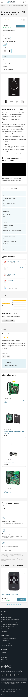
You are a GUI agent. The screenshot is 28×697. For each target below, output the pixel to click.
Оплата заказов (5, 640)
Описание (5, 56)
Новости (3, 654)
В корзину (20, 26)
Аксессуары (4, 5)
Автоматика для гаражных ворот (9, 624)
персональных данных (21, 682)
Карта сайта (3, 694)
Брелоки (10, 5)
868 (9, 38)
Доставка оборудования (7, 643)
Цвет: (4, 47)
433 (5, 38)
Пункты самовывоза (6, 645)
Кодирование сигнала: (9, 41)
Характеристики (7, 59)
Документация (7, 63)
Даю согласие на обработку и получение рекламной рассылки (14, 683)
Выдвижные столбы (6, 617)
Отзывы (5, 66)
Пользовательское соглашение (8, 693)
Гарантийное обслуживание (8, 638)
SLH (5, 44)
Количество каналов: (9, 30)
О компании (4, 657)
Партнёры (3, 652)
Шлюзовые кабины (6, 628)
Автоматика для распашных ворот (10, 619)
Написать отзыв (8, 320)
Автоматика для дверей (7, 626)
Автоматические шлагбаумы (8, 614)
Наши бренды (4, 659)
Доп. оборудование (8, 69)
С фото (4, 329)
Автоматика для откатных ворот (9, 621)
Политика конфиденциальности (8, 691)
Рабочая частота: (8, 36)
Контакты (3, 661)
